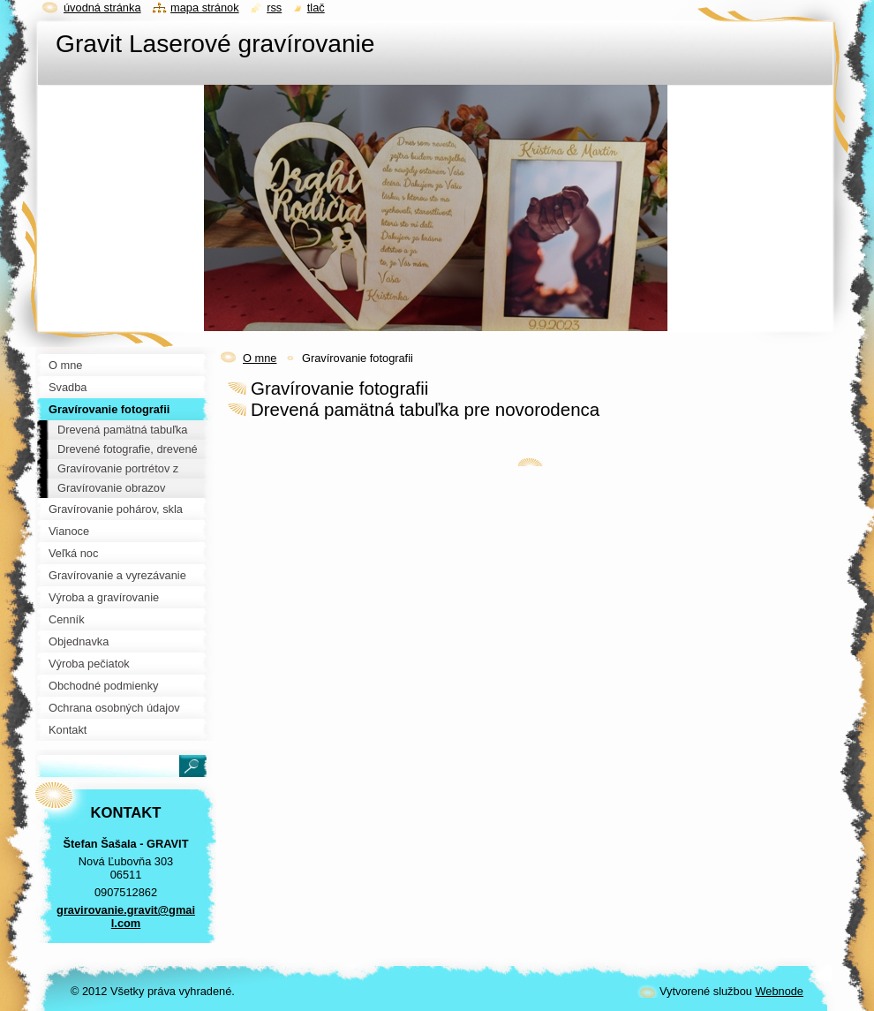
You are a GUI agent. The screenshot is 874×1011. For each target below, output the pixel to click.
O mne (259, 358)
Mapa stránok (204, 7)
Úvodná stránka (102, 7)
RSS (274, 7)
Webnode (779, 991)
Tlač (316, 7)
